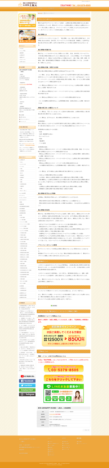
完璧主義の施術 (23, 250)
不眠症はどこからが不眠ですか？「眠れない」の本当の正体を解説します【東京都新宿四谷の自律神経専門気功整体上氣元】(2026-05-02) (27, 314)
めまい (22, 162)
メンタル (22, 166)
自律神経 (22, 285)
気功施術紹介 (23, 210)
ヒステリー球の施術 (24, 230)
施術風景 (42, 9)
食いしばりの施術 (24, 281)
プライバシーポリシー (24, 119)
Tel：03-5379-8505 (81, 5)
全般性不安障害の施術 (25, 239)
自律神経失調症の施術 (25, 272)
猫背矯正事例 (23, 213)
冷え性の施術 (23, 241)
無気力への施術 (23, 261)
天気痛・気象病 (23, 248)
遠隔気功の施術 (23, 295)
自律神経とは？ (23, 288)
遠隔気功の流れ (23, 297)
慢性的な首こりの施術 (25, 256)
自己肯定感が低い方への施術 (26, 270)
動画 (21, 202)
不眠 (21, 168)
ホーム (22, 9)
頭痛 (21, 188)
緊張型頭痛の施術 (24, 267)
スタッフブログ (23, 197)
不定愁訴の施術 (23, 232)
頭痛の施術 (23, 278)
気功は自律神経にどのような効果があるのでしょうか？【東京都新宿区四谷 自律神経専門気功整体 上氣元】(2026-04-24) (27, 342)
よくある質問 (23, 193)
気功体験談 (22, 208)
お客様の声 (53, 9)
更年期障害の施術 (24, 259)
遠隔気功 (22, 186)
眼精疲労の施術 (23, 265)
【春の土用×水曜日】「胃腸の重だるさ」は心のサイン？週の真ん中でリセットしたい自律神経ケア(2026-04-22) (27, 349)
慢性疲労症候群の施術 (25, 252)
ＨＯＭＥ (22, 48)
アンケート (22, 195)
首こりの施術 (23, 283)
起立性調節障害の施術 (25, 274)
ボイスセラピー (23, 199)
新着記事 (22, 204)
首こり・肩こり (23, 190)
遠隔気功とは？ (23, 293)
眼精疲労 (22, 177)
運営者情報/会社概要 (30, 145)
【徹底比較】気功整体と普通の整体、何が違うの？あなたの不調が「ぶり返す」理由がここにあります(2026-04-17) (27, 368)
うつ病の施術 (23, 219)
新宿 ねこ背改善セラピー (53, 443)
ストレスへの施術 (24, 221)
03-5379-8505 (52, 414)
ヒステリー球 (23, 164)
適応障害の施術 (23, 276)
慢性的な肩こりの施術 (25, 254)
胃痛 (21, 179)
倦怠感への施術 (23, 237)
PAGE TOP (86, 430)
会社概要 (22, 114)
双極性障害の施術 (24, 243)
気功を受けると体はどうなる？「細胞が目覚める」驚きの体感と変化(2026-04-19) (27, 361)
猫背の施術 (23, 263)
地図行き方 (64, 9)
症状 (21, 215)
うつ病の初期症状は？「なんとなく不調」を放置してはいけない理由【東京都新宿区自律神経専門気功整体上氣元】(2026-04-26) (27, 335)
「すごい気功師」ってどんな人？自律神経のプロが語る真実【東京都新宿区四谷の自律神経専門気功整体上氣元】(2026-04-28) (27, 328)
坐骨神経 (22, 170)
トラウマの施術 (23, 226)
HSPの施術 (23, 217)
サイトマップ (23, 121)
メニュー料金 (31, 9)
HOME (40, 13)
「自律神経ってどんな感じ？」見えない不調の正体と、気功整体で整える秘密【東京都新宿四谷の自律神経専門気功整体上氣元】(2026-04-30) (27, 321)
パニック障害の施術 (24, 228)
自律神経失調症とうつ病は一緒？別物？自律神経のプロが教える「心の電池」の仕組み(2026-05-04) (27, 307)
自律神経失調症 (23, 290)
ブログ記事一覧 (66, 447)
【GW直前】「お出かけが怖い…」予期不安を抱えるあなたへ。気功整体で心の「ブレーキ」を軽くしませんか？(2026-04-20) (27, 355)
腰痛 (21, 181)
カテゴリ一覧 (65, 449)
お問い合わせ (86, 9)
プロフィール (75, 9)
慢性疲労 (22, 175)
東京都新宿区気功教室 (24, 206)
